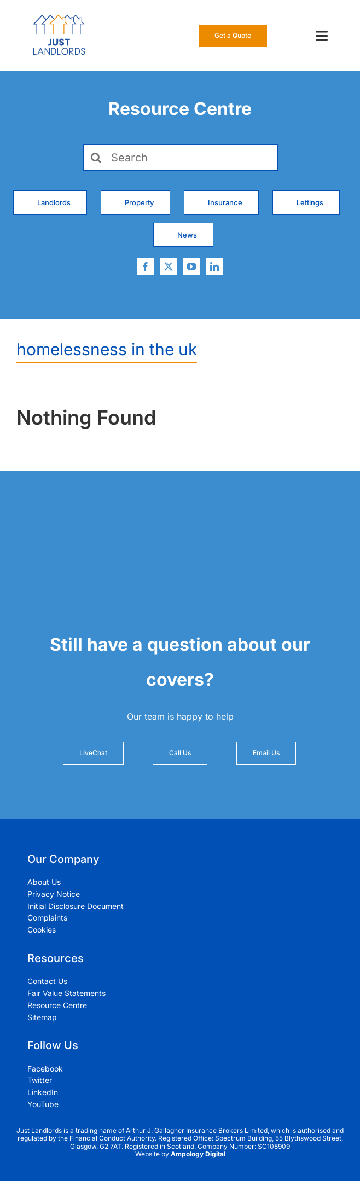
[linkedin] (214, 266)
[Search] (180, 157)
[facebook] (145, 266)
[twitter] (168, 266)
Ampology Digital (198, 1154)
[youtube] (191, 266)
